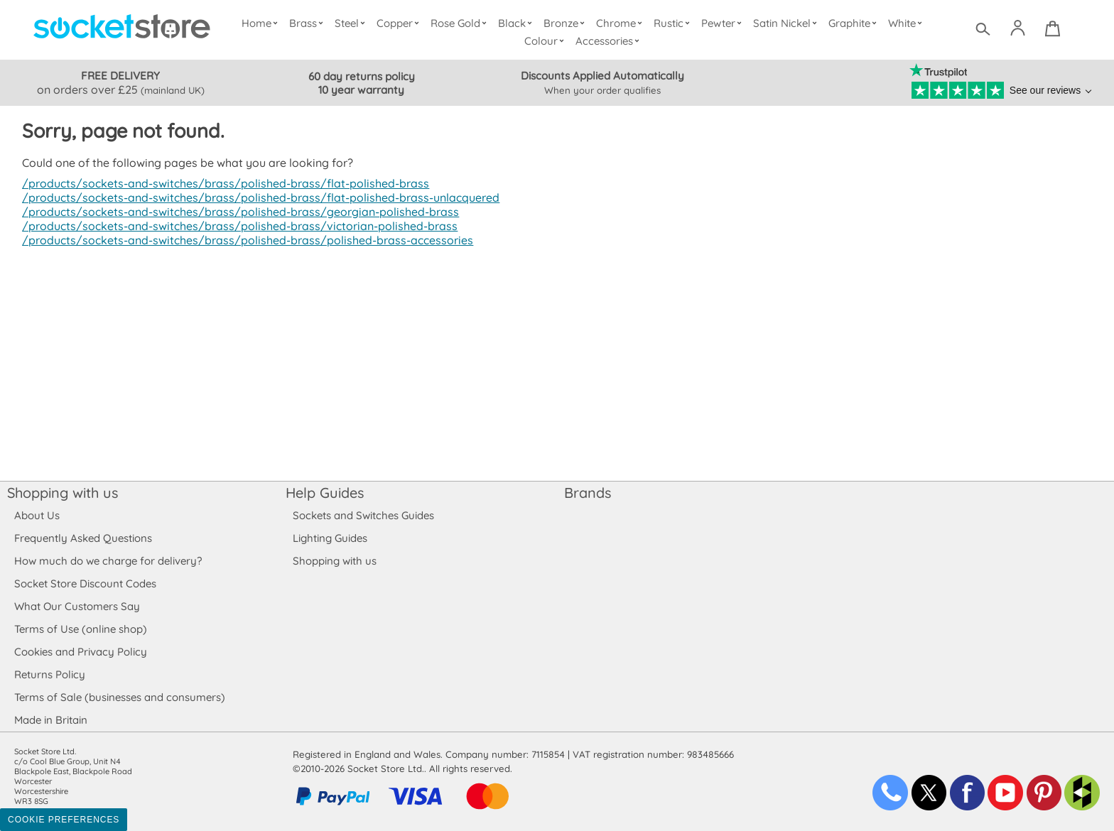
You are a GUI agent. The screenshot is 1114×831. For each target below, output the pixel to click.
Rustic (673, 23)
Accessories (609, 41)
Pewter (723, 23)
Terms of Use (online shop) (80, 629)
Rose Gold (462, 23)
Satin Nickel (786, 23)
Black (518, 23)
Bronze (567, 23)
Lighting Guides (330, 538)
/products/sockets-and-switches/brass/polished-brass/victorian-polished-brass (233, 226)
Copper (401, 23)
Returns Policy (49, 674)
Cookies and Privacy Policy (80, 651)
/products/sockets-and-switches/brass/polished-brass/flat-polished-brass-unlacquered (254, 197)
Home (262, 23)
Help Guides (325, 492)
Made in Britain (51, 720)
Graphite (853, 23)
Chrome (621, 23)
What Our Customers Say (76, 606)
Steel (353, 23)
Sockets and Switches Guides (364, 515)
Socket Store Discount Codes (85, 583)
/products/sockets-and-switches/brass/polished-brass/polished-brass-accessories (241, 240)
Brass (309, 23)
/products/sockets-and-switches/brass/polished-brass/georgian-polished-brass (234, 212)
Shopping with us (62, 492)
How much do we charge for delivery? (107, 560)
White (907, 23)
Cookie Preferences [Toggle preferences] (63, 820)
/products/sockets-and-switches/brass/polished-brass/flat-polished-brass (219, 183)
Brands (587, 492)
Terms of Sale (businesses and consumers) (119, 697)
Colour (546, 41)
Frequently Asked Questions (82, 538)
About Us (36, 515)
